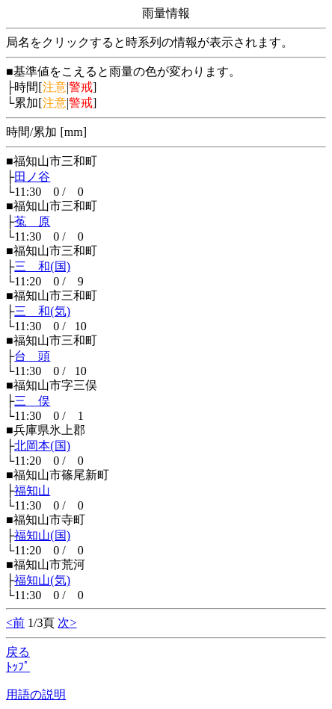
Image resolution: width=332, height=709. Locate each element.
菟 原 (32, 221)
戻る (18, 651)
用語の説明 (36, 694)
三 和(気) (42, 311)
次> (67, 622)
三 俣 (32, 400)
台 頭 (32, 356)
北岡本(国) (42, 445)
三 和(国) (42, 266)
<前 (15, 622)
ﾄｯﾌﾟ (18, 666)
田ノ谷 (32, 176)
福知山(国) (42, 535)
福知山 (32, 490)
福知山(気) (42, 580)
